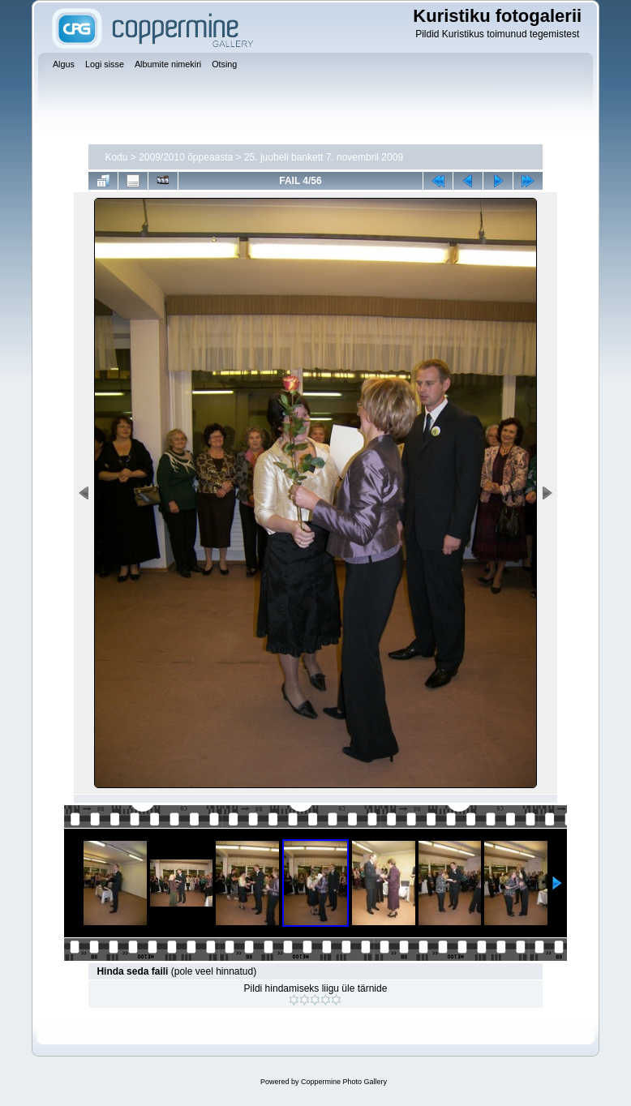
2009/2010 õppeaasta (186, 157)
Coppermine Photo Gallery (344, 1082)
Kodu (116, 157)
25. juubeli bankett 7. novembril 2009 (323, 157)
